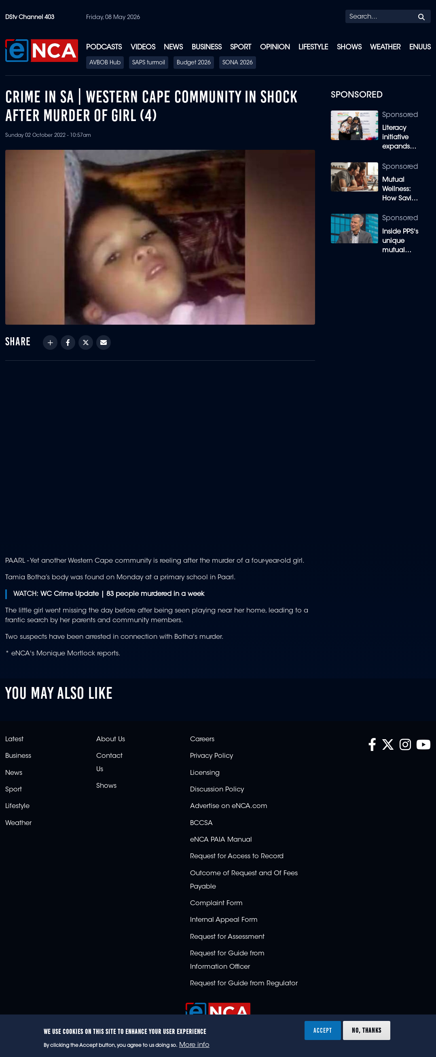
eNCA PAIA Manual (221, 840)
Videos (143, 47)
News (173, 47)
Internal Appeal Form (224, 920)
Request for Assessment (227, 937)
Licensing (205, 773)
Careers (202, 739)
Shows (349, 47)
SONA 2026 (237, 63)
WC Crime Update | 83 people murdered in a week (122, 594)
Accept (322, 1030)
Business (207, 47)
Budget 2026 (194, 63)
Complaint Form (216, 903)
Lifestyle (313, 47)
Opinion (275, 47)
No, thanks (366, 1030)
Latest (14, 739)
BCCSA (201, 823)
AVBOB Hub (105, 63)
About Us (110, 739)
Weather (385, 47)
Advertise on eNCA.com (228, 806)
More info (194, 1045)
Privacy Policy (211, 756)
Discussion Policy (217, 790)
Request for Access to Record (237, 856)
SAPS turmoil (148, 63)
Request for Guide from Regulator (244, 983)
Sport (240, 47)
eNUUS (420, 47)
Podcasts (104, 47)
